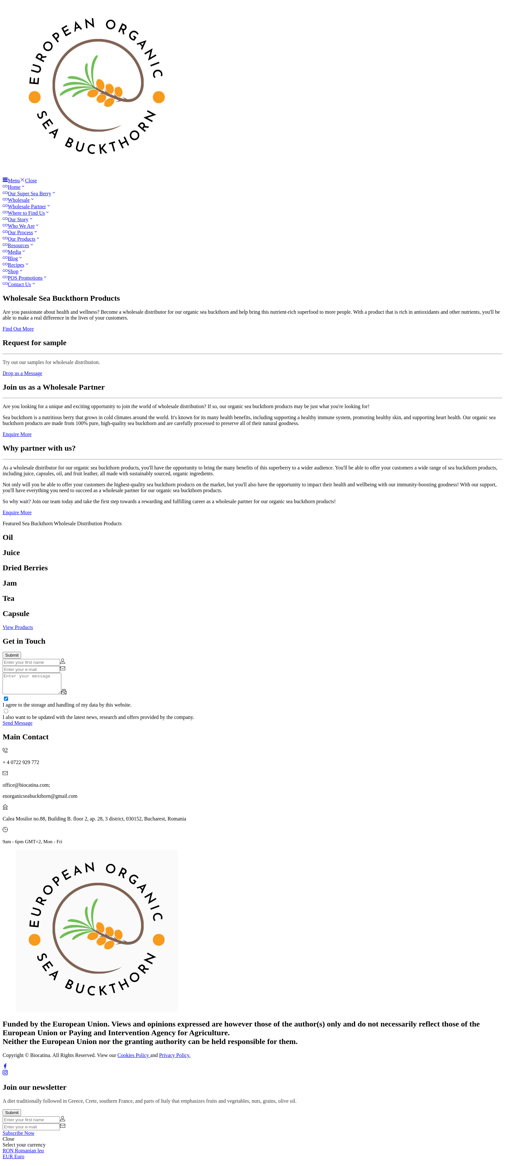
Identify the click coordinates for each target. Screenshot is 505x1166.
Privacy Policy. (174, 1059)
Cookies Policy (133, 1059)
